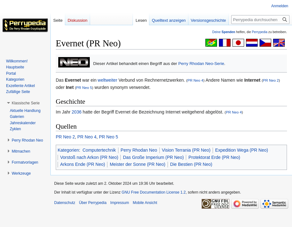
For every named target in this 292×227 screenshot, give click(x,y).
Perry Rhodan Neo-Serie (201, 63)
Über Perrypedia (92, 203)
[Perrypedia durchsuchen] (260, 19)
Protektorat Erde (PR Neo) (214, 157)
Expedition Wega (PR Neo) (241, 150)
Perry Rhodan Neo (139, 150)
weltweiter (107, 80)
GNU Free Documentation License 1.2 (154, 192)
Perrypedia (259, 32)
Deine (223, 32)
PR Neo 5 (84, 87)
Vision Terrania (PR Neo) (186, 150)
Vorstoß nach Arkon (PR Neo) (89, 157)
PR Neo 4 (195, 80)
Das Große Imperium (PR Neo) (153, 157)
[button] (26, 103)
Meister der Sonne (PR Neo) (137, 164)
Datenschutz (64, 203)
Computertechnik (99, 150)
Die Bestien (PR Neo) (191, 164)
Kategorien (68, 150)
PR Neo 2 (271, 80)
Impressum (119, 203)
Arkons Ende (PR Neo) (82, 164)
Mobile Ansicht (145, 203)
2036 (77, 111)
